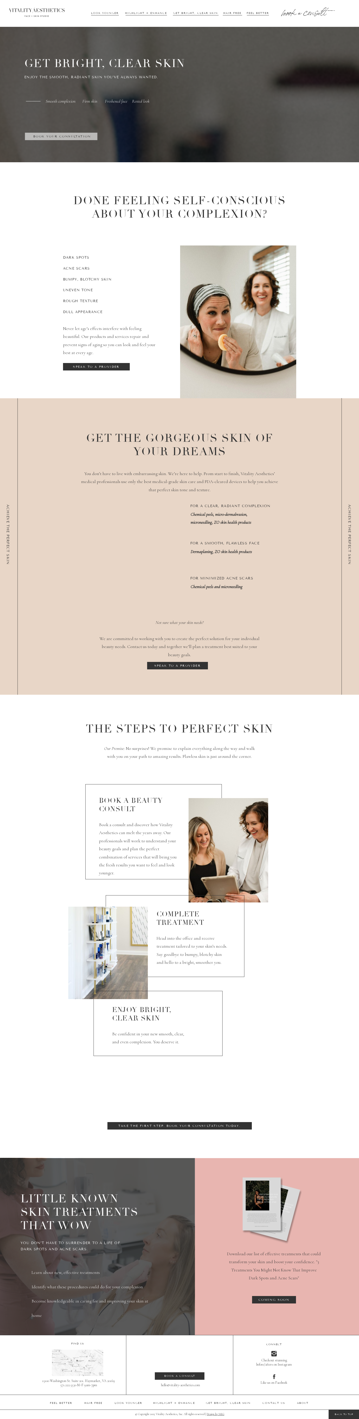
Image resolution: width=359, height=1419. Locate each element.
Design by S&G (215, 1414)
